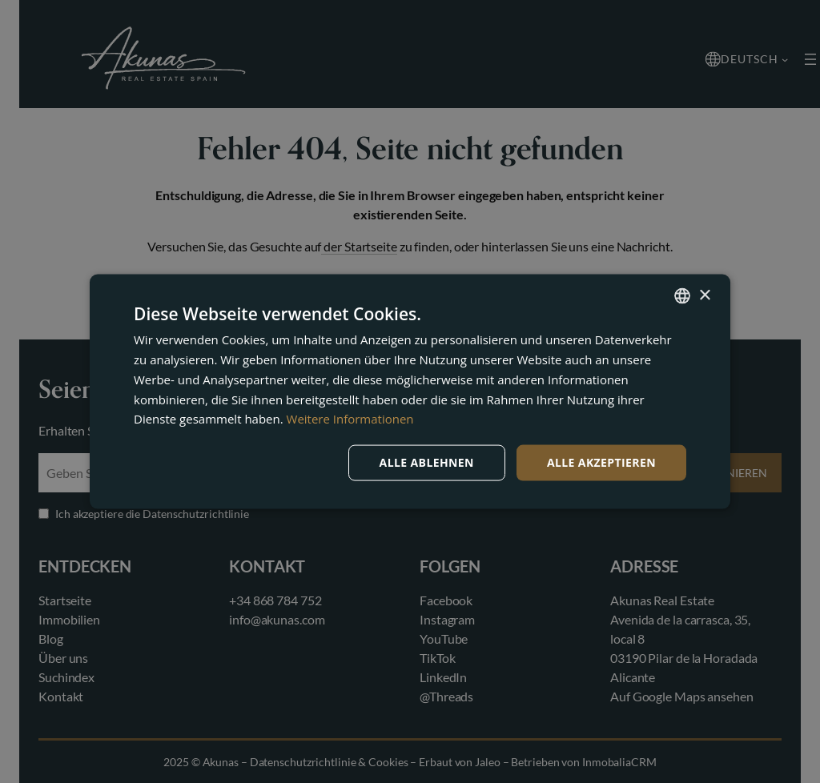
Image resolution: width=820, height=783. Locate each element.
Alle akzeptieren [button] (601, 462)
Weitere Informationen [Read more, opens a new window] (350, 419)
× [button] (704, 295)
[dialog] (410, 391)
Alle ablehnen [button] (427, 462)
